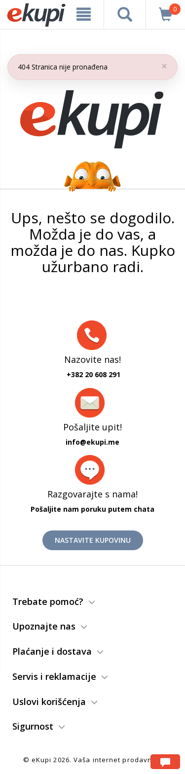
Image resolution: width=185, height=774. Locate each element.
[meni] (84, 14)
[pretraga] (125, 14)
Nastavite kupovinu (93, 540)
